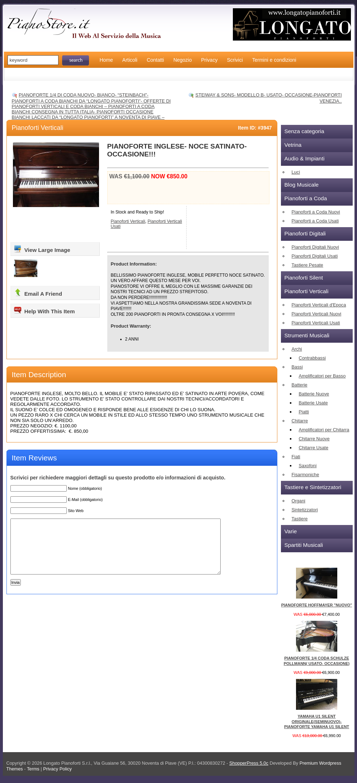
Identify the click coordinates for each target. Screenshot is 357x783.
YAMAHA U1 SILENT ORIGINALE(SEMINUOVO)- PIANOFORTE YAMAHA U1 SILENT (316, 721)
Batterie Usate (313, 402)
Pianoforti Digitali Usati (315, 256)
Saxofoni (308, 465)
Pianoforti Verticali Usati (316, 322)
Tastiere (300, 518)
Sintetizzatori (305, 509)
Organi (298, 500)
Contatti (155, 60)
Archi (297, 349)
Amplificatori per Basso (322, 376)
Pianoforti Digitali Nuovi (315, 247)
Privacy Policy (57, 769)
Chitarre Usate (314, 447)
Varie (291, 531)
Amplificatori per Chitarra (324, 429)
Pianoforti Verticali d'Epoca (319, 305)
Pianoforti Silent (304, 278)
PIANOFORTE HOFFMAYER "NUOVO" (316, 605)
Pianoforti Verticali (38, 127)
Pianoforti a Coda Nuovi (316, 212)
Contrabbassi (312, 358)
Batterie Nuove (314, 394)
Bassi (297, 367)
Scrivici (235, 60)
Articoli (129, 60)
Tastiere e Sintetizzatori (313, 487)
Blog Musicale (302, 185)
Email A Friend (37, 292)
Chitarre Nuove (314, 438)
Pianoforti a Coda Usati (315, 221)
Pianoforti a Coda (306, 198)
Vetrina (293, 145)
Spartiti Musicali (304, 545)
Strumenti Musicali (307, 335)
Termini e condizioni (274, 60)
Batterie (299, 385)
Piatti (304, 411)
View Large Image (41, 248)
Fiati (296, 456)
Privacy (209, 60)
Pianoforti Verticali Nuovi (317, 314)
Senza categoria (304, 131)
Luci (296, 172)
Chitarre (300, 420)
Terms (34, 769)
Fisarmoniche (305, 474)
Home (106, 60)
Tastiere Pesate (307, 265)
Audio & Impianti (305, 158)
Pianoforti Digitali (305, 233)
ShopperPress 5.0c (248, 763)
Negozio (182, 60)
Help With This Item (44, 310)
